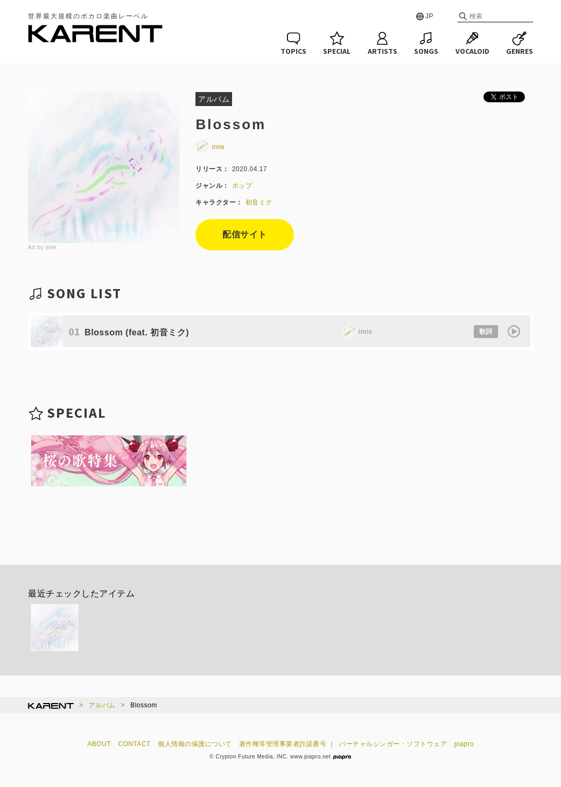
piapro (464, 744)
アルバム (102, 705)
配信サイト (244, 234)
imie (210, 147)
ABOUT (99, 744)
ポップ (242, 185)
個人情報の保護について (195, 744)
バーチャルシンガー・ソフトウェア (393, 744)
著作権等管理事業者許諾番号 (283, 744)
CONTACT (134, 744)
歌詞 (486, 331)
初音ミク (259, 202)
